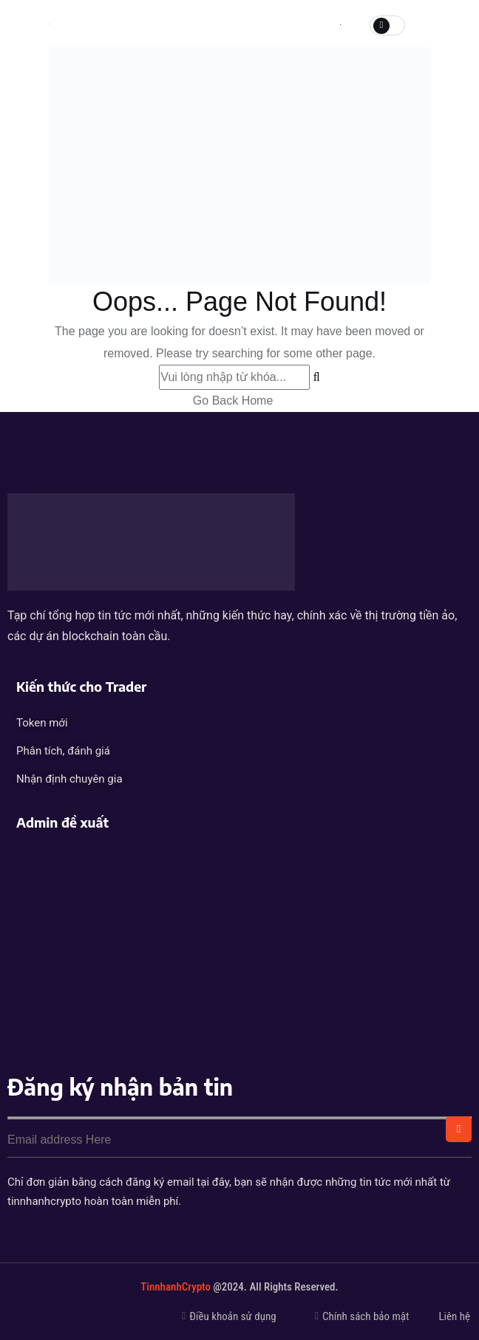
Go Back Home (239, 401)
